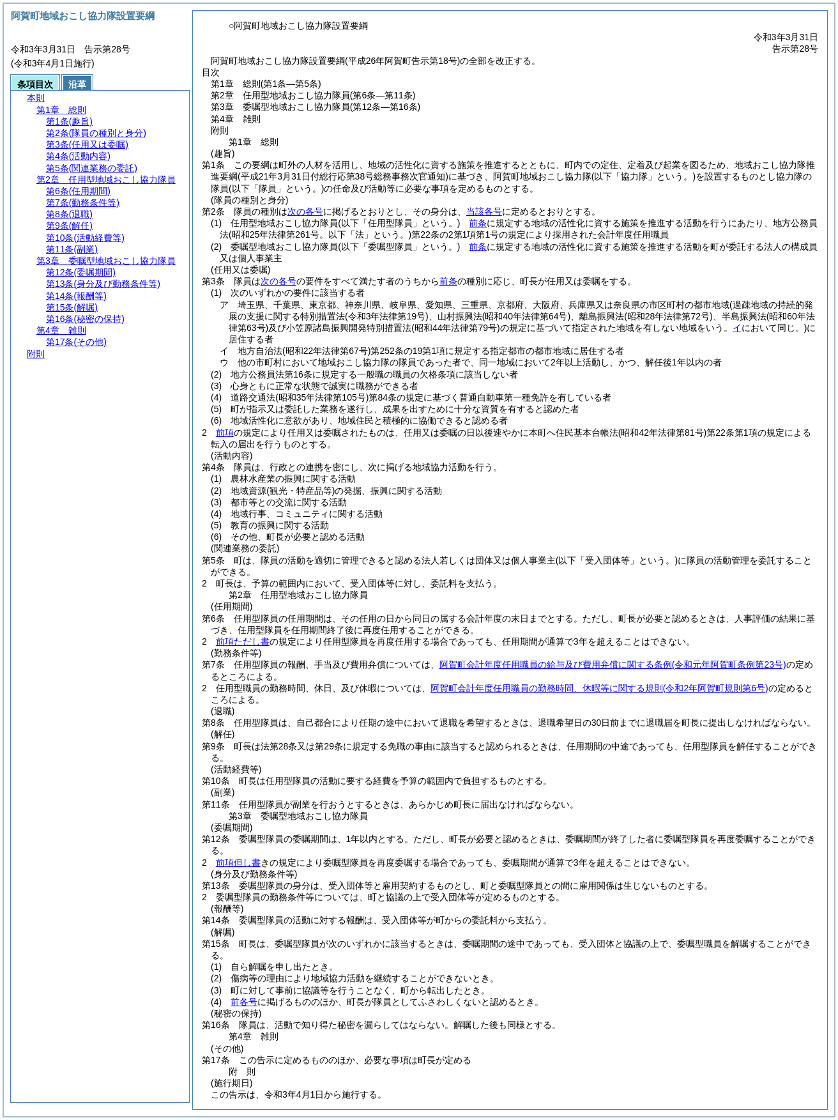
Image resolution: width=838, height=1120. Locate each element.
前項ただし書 (243, 641)
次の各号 (305, 211)
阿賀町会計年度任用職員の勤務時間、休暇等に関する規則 (599, 688)
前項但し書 (238, 862)
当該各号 (484, 211)
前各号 (244, 1002)
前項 (225, 432)
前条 (478, 223)
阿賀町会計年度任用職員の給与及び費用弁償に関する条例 (612, 664)
